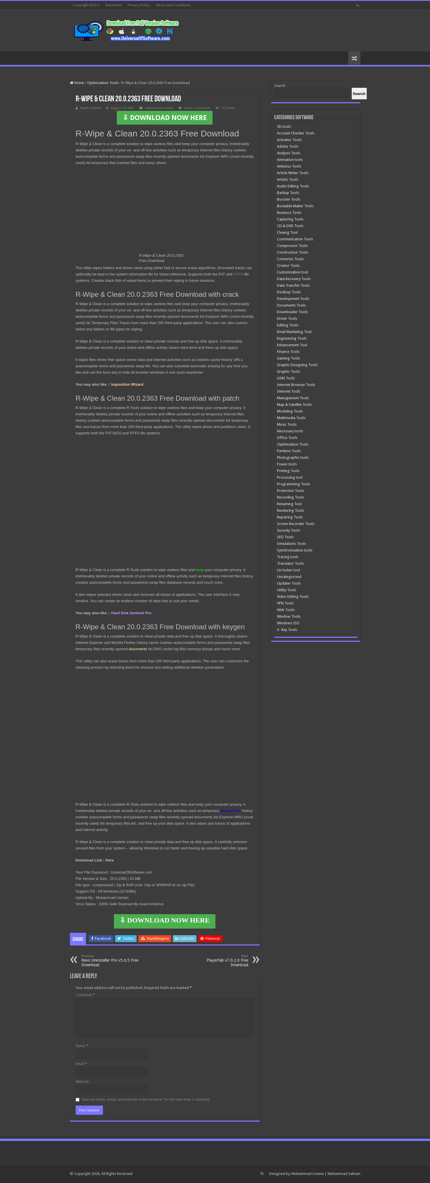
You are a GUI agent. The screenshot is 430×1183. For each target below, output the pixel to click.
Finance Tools (288, 351)
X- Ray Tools (287, 629)
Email (81, 1064)
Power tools (287, 464)
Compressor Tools (292, 246)
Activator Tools (289, 140)
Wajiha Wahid (90, 108)
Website (82, 1081)
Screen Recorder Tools (295, 524)
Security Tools (288, 530)
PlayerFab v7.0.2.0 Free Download (218, 960)
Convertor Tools (290, 259)
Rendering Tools (290, 510)
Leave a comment (197, 108)
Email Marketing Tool (294, 332)
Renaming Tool (289, 504)
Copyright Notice (86, 5)
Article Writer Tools (292, 173)
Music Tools (287, 424)
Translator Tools (290, 563)
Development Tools (293, 298)
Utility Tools (286, 590)
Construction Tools (292, 252)
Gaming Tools (288, 358)
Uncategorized (289, 577)
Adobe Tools (287, 146)
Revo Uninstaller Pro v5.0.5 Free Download (110, 960)
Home (77, 83)
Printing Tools (288, 471)
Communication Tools (295, 239)
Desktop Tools (289, 292)
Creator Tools (288, 265)
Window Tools (289, 616)
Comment (85, 995)
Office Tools (287, 437)
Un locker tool (288, 570)
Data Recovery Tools (294, 279)
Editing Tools (287, 325)
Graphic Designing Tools (297, 365)
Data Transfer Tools (293, 285)
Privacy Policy (139, 5)
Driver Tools (287, 318)
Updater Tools (289, 583)
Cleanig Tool (287, 232)
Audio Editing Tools (293, 186)
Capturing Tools (290, 219)
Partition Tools (289, 451)
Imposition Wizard (127, 384)
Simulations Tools (291, 543)
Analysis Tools (288, 153)
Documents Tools (291, 305)
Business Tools (289, 212)
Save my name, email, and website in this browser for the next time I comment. (146, 1099)
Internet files (230, 811)
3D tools (284, 126)
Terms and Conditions (173, 5)
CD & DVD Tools (290, 226)
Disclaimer (113, 5)
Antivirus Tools (289, 166)
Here (110, 860)
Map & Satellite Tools (294, 404)
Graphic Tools (288, 371)
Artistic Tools (287, 179)
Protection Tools (290, 490)
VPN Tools (285, 603)
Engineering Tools (292, 338)
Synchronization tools (294, 550)
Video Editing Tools (293, 596)
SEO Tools (285, 537)
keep (200, 570)
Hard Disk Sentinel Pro (131, 613)
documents (138, 649)
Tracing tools (288, 557)
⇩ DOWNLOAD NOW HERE (165, 118)
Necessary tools (290, 431)
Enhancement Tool (292, 345)
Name (82, 1046)
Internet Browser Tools (296, 385)
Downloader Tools (292, 312)
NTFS (238, 274)
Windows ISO (288, 623)
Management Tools (293, 398)
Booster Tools (288, 199)
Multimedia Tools (291, 418)
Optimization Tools (103, 83)
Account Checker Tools (295, 133)
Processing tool (290, 477)
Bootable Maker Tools (295, 206)
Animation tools (290, 159)
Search (279, 85)
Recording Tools (290, 497)
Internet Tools (288, 391)
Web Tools (286, 610)
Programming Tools (293, 484)
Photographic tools (293, 457)
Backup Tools (288, 193)
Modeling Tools (290, 411)
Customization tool (292, 272)
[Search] (359, 93)
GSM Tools (286, 378)
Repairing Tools (290, 517)
